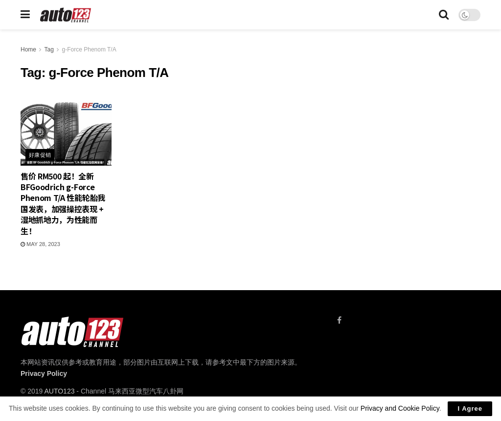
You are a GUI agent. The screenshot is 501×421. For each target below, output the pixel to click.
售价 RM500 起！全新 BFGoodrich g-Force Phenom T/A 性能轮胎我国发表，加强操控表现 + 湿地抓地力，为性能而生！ (63, 203)
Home (28, 49)
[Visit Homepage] (66, 15)
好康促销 (40, 155)
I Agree (469, 408)
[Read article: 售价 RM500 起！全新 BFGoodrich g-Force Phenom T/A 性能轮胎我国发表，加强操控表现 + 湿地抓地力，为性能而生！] (66, 133)
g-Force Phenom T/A (89, 49)
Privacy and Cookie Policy (400, 408)
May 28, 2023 (40, 244)
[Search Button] (444, 14)
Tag (48, 49)
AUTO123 (59, 391)
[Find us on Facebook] (339, 320)
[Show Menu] (25, 14)
